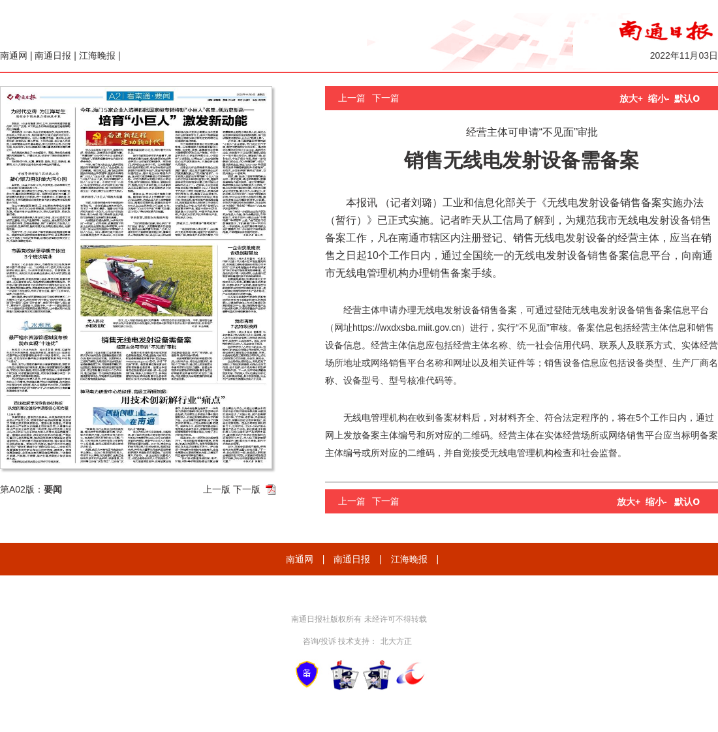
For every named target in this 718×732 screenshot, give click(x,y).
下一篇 (385, 98)
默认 (687, 98)
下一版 (246, 489)
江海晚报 (97, 55)
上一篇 (352, 98)
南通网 (13, 55)
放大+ (631, 98)
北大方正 (396, 641)
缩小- (659, 98)
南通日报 (53, 55)
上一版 (216, 489)
